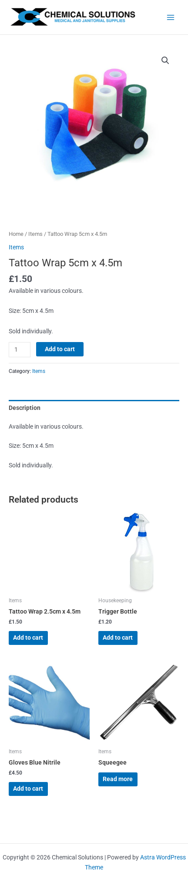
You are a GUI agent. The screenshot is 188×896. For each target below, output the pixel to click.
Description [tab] (24, 407)
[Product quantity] (19, 349)
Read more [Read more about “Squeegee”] (118, 778)
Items (35, 234)
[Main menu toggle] (170, 17)
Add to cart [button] (28, 637)
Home (16, 234)
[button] (165, 60)
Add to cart (60, 349)
